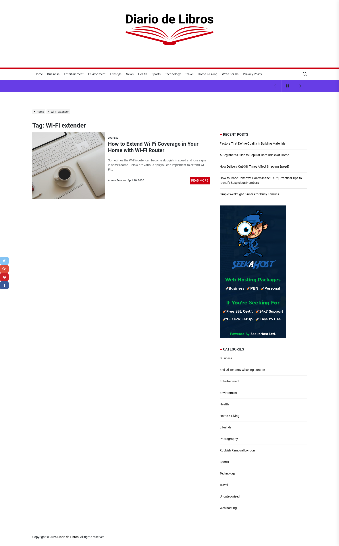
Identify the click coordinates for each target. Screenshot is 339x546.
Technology (173, 74)
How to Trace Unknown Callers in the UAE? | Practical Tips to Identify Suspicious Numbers (261, 180)
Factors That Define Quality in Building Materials (252, 143)
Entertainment (74, 74)
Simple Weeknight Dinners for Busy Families (249, 194)
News (130, 74)
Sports (156, 74)
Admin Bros (115, 180)
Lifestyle (115, 74)
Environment (97, 74)
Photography (229, 439)
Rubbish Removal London (237, 450)
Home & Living (208, 74)
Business (53, 74)
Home (39, 74)
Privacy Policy (252, 74)
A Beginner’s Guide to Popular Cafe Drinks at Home (254, 155)
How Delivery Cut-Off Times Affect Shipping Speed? (254, 166)
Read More (199, 180)
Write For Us (230, 74)
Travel (189, 74)
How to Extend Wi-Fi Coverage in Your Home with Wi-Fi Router (153, 147)
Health (142, 74)
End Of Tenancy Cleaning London (242, 370)
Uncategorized (230, 496)
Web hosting (228, 508)
